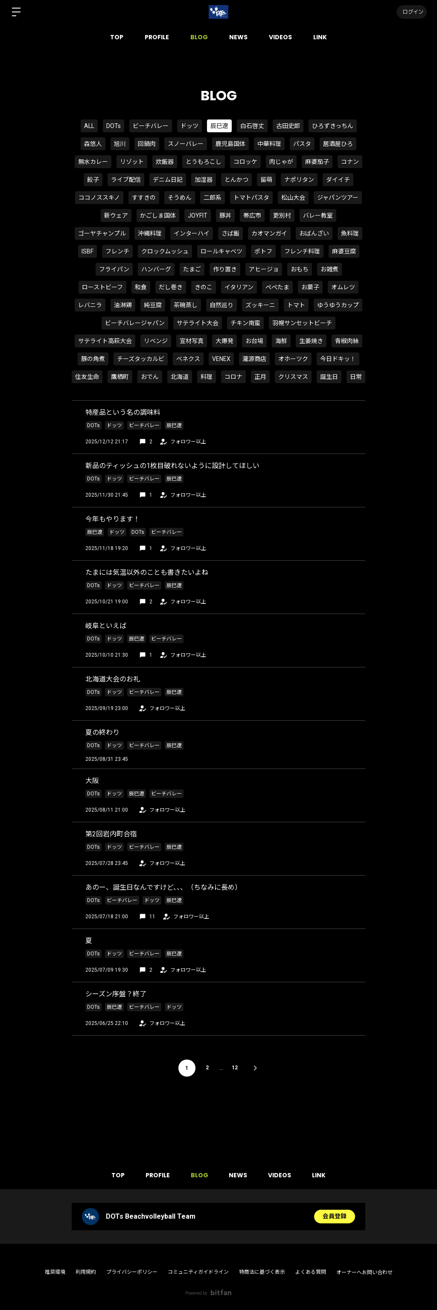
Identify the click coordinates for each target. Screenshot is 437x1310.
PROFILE (157, 37)
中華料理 (269, 143)
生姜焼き (311, 341)
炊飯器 (165, 161)
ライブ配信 (126, 179)
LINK (320, 37)
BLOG (199, 37)
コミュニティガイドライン (198, 1272)
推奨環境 (55, 1272)
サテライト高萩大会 (105, 341)
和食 (141, 287)
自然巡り (221, 305)
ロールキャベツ (221, 251)
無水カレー (93, 161)
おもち (300, 269)
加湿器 (204, 179)
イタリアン (238, 287)
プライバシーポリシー (131, 1272)
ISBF (87, 251)
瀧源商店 (254, 358)
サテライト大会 (197, 323)
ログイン (411, 11)
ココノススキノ (99, 197)
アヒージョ (264, 269)
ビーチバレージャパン (135, 323)
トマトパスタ (251, 197)
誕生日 (329, 376)
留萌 (266, 179)
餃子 (93, 179)
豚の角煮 (93, 358)
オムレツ (343, 287)
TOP (116, 37)
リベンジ (156, 341)
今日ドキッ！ (338, 358)
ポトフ (263, 251)
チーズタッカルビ (140, 358)
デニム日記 (168, 179)
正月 (260, 376)
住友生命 (87, 376)
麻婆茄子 (317, 161)
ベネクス (188, 358)
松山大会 (293, 197)
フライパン (114, 269)
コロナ (233, 376)
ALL (89, 125)
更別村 (282, 215)
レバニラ (90, 305)
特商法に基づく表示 (262, 1272)
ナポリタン (299, 179)
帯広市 (252, 215)
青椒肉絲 (347, 341)
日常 (356, 376)
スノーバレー (186, 143)
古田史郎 (288, 125)
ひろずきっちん (332, 125)
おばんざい (314, 233)
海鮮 (281, 341)
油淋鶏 (123, 305)
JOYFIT (197, 215)
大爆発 (224, 341)
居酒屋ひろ (338, 143)
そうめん (180, 197)
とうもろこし (203, 161)
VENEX (221, 358)
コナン (350, 161)
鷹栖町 (120, 376)
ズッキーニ (260, 305)
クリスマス (293, 376)
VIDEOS (280, 37)
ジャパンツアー (337, 197)
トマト (296, 305)
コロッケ (245, 161)
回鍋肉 (147, 143)
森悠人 (93, 143)
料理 (207, 376)
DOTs (113, 125)
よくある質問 (310, 1272)
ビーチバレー (151, 125)
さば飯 (230, 233)
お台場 (254, 341)
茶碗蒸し (186, 305)
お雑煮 (329, 269)
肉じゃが (281, 161)
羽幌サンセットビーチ (302, 323)
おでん (150, 376)
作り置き (225, 269)
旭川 (120, 143)
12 (235, 1068)
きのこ (204, 287)
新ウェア (116, 215)
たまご (192, 269)
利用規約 (86, 1272)
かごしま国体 (158, 215)
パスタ (302, 143)
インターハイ (192, 233)
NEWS (238, 37)
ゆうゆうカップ (338, 305)
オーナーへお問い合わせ (364, 1272)
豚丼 (225, 215)
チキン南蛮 (245, 323)
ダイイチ (338, 179)
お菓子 (310, 287)
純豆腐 (153, 305)
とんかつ (236, 179)
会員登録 (335, 1216)
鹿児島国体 (230, 143)
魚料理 (350, 233)
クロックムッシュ (165, 251)
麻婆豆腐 (344, 251)
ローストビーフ (102, 287)
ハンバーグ (156, 269)
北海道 (180, 376)
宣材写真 (192, 341)
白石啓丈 (252, 125)
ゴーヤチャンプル (102, 233)
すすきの (144, 197)
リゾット (132, 161)
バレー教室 (318, 215)
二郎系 (212, 197)
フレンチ (117, 251)
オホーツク (293, 358)
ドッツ (189, 125)
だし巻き (171, 287)
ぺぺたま (277, 287)
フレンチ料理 (302, 251)
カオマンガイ (269, 233)
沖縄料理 (150, 233)
